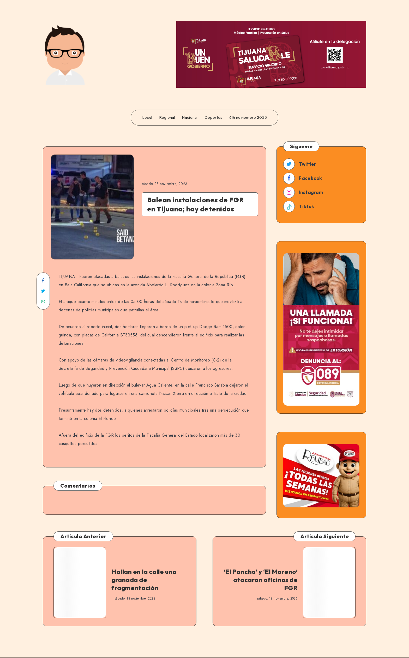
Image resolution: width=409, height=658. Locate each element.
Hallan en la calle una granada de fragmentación (143, 580)
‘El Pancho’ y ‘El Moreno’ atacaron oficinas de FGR (261, 580)
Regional (167, 117)
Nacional (189, 117)
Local (147, 117)
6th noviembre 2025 (248, 117)
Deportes (213, 117)
